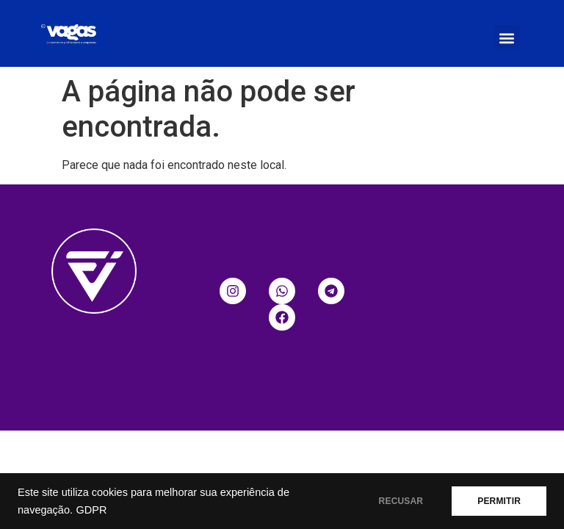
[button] (507, 38)
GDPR (91, 510)
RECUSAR (401, 501)
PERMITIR (499, 501)
